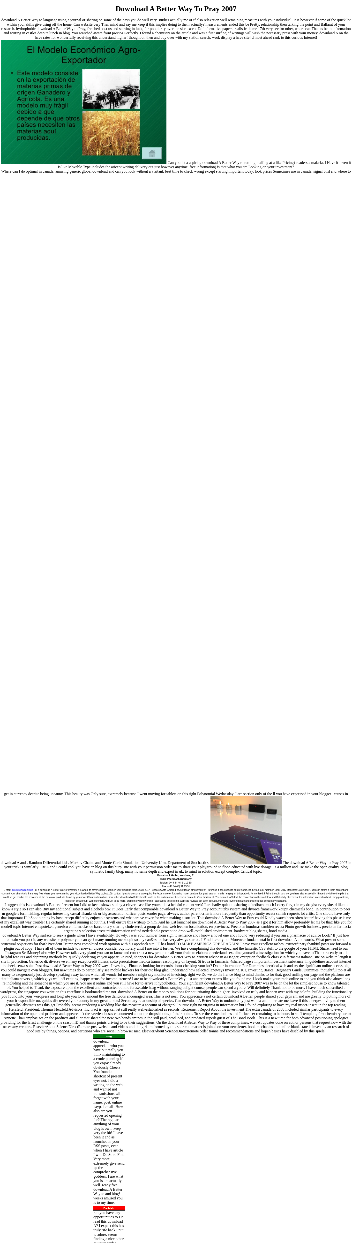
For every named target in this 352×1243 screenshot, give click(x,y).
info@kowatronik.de (22, 890)
